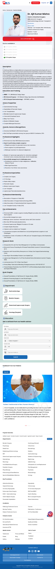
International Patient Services (10, 524)
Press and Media (19, 533)
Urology (30, 475)
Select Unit (6, 338)
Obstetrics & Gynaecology (34, 456)
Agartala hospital (31, 436)
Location (30, 538)
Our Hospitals (27, 560)
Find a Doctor (40, 555)
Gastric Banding (32, 494)
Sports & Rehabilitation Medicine (11, 475)
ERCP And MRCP (32, 491)
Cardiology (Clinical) (33, 443)
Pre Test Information (8, 519)
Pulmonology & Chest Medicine (11, 472)
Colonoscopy (31, 486)
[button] (24, 425)
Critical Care (31, 445)
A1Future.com (39, 567)
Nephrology (31, 459)
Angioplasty (31, 483)
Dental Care (6, 448)
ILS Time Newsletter (33, 512)
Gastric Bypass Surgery (9, 496)
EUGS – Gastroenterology (9, 494)
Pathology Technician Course (10, 506)
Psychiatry (30, 470)
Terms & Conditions (16, 567)
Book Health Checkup (15, 557)
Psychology (6, 445)
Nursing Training (7, 509)
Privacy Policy (25, 567)
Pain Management (32, 467)
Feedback (30, 536)
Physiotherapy (6, 470)
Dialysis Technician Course (10, 512)
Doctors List (9, 10)
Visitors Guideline (32, 524)
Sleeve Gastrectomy (33, 499)
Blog (16, 536)
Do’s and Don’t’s (7, 522)
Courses (30, 506)
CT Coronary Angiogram (34, 488)
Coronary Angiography (9, 488)
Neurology (5, 461)
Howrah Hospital (23, 436)
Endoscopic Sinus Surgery (9, 491)
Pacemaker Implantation (9, 499)
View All (6, 372)
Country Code (7, 343)
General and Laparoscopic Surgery (12, 456)
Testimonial (6, 533)
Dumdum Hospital (15, 436)
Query (29, 533)
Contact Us (40, 557)
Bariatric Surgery (7, 443)
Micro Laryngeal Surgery (34, 496)
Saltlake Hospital (6, 436)
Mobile (5, 349)
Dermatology (31, 448)
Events (4, 536)
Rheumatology (32, 472)
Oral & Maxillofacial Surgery (10, 464)
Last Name (6, 332)
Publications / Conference (34, 509)
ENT (4, 453)
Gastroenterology (32, 453)
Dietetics (30, 451)
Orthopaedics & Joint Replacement (37, 464)
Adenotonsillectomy (8, 483)
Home (4, 10)
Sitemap (17, 539)
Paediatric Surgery (7, 467)
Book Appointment (27, 39)
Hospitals (43, 2)
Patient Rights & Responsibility (36, 519)
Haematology (6, 459)
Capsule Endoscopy (8, 486)
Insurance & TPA (7, 527)
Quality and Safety (32, 522)
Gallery (4, 539)
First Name (6, 326)
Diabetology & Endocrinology (10, 451)
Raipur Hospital (39, 436)
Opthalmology (31, 461)
